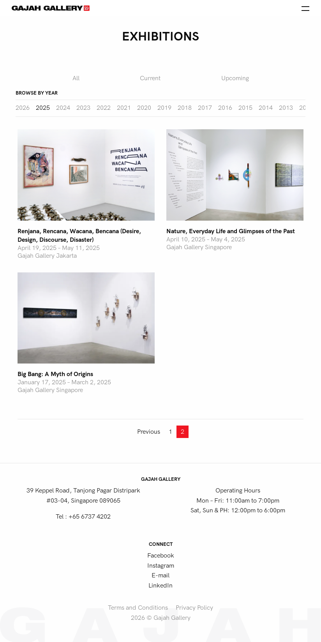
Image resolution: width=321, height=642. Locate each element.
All (75, 78)
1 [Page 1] (170, 431)
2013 (286, 107)
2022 (104, 107)
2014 (266, 107)
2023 (83, 107)
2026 (23, 107)
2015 (245, 107)
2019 (164, 107)
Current (150, 78)
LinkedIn (160, 585)
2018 (185, 107)
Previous (148, 431)
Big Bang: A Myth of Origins (55, 374)
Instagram (160, 565)
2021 (124, 107)
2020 (144, 107)
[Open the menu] (305, 8)
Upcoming (235, 78)
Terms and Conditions (138, 607)
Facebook (160, 555)
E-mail (160, 575)
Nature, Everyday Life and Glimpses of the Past (230, 231)
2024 (63, 107)
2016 (225, 107)
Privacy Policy (194, 607)
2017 (205, 107)
